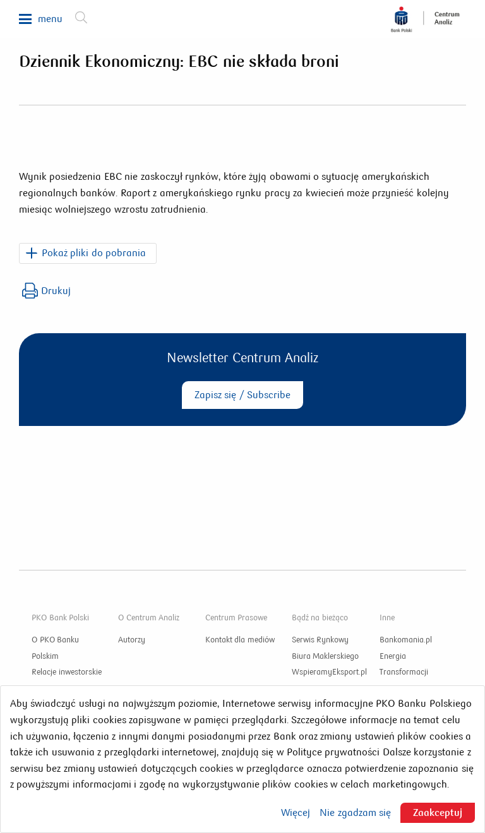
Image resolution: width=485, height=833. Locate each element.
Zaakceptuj (437, 812)
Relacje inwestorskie (67, 672)
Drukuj (46, 290)
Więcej (295, 813)
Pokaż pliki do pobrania (94, 253)
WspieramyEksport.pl (329, 672)
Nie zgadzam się (355, 813)
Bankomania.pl (406, 640)
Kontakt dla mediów (240, 640)
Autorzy (131, 640)
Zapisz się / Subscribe (242, 395)
